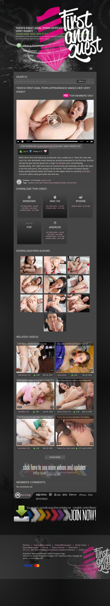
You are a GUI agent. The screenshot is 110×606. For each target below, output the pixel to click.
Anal (36, 183)
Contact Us (83, 550)
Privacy (45, 547)
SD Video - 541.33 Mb (29, 208)
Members (26, 545)
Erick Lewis (70, 448)
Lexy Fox (44, 180)
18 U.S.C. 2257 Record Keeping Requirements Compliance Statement (49, 550)
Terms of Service (58, 547)
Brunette (63, 183)
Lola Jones (22, 448)
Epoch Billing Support (31, 547)
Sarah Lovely (62, 412)
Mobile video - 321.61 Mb (81, 206)
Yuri (49, 180)
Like (24, 151)
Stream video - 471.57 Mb (29, 210)
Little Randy (22, 375)
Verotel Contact (81, 545)
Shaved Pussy (48, 183)
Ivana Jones (61, 375)
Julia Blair (21, 412)
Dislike (30, 151)
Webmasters (73, 547)
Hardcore (31, 183)
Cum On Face (71, 183)
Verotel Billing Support (63, 545)
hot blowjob (60, 163)
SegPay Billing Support (42, 545)
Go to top (22, 495)
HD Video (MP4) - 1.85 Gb (29, 206)
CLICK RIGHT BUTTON (47, 146)
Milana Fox (61, 448)
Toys (40, 183)
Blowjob (56, 183)
